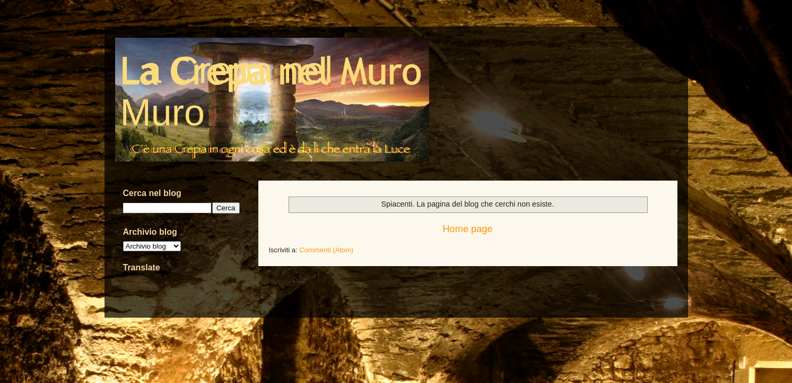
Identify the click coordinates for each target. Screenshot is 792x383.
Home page (467, 229)
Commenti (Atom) (326, 250)
